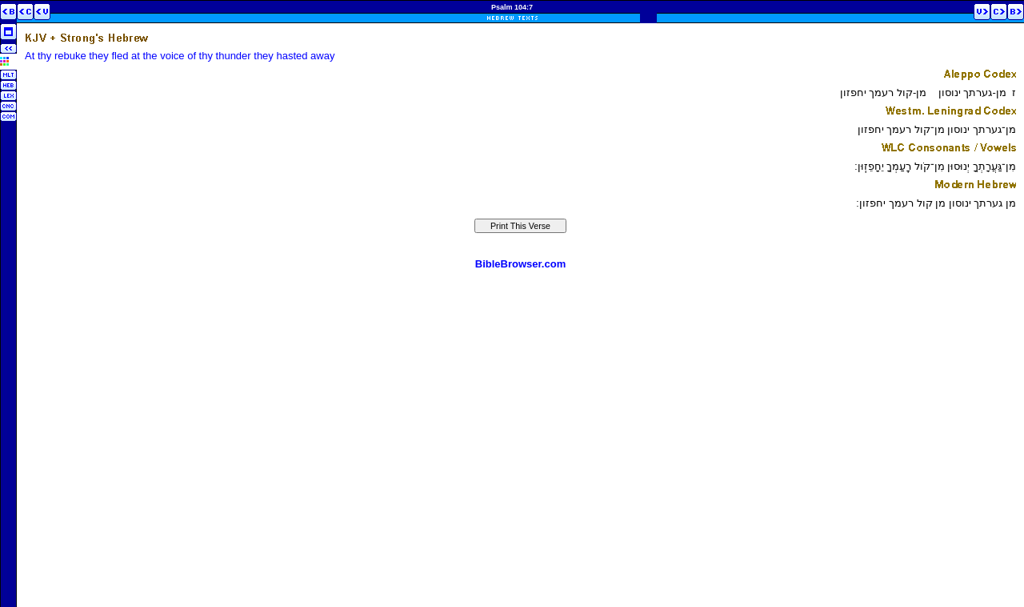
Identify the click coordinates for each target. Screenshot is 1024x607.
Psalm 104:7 (512, 7)
